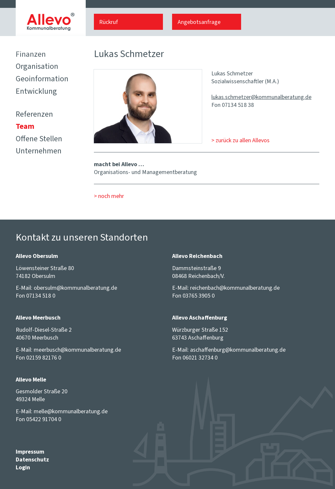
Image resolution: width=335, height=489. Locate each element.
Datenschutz (32, 459)
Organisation (37, 66)
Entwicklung (36, 91)
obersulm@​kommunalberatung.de (75, 288)
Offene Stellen (39, 138)
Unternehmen (39, 151)
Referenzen (34, 114)
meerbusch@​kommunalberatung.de (77, 350)
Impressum (30, 452)
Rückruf (108, 22)
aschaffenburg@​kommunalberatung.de (238, 350)
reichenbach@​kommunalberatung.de (235, 288)
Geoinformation (42, 78)
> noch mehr (109, 196)
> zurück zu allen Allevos (240, 140)
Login (23, 467)
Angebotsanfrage (199, 22)
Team (25, 126)
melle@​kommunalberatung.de (71, 411)
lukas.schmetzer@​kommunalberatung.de (261, 97)
